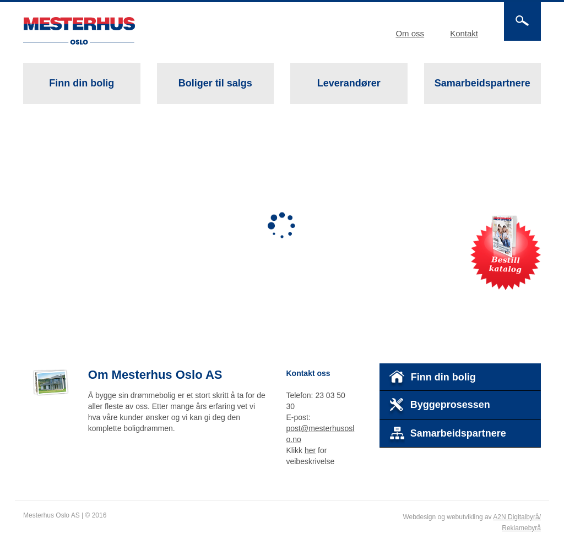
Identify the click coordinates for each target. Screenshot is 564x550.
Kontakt (464, 33)
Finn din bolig (81, 83)
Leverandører (349, 83)
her (310, 450)
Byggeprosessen (439, 407)
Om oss (409, 33)
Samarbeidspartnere (482, 83)
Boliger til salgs (214, 91)
